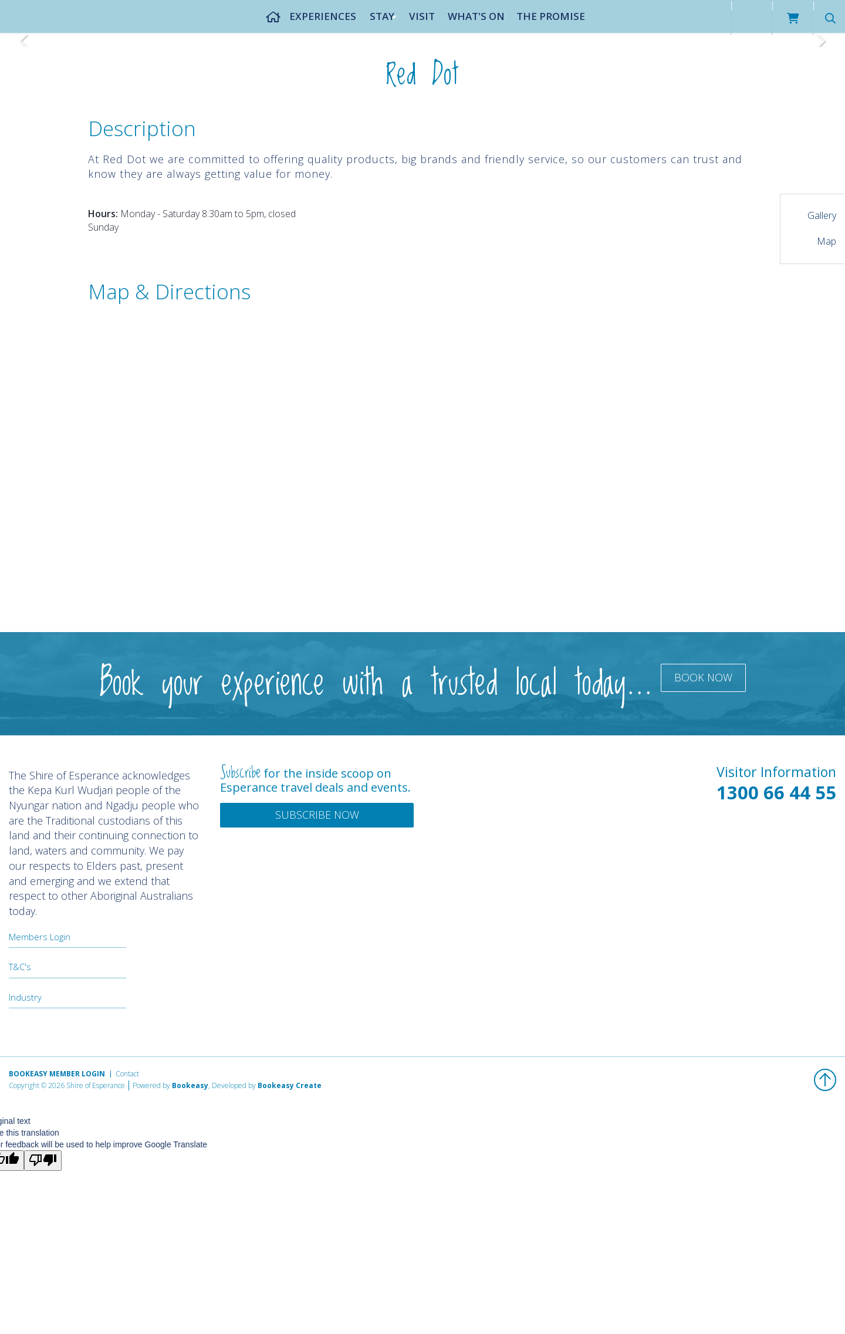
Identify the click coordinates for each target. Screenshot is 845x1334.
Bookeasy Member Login (57, 1074)
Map (826, 241)
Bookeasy (190, 1085)
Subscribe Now (317, 815)
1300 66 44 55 (776, 792)
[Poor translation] (43, 1160)
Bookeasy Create (290, 1085)
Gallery (821, 215)
